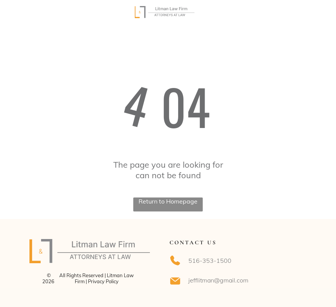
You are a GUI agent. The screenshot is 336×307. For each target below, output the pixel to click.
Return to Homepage (168, 201)
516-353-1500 (209, 260)
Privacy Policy (103, 281)
